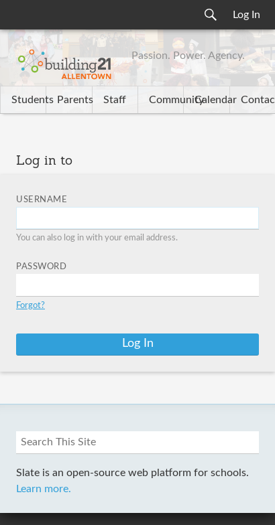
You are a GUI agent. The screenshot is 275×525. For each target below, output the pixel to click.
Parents (74, 99)
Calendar (212, 99)
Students (28, 99)
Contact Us (258, 99)
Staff (114, 99)
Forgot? (30, 305)
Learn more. (43, 488)
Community (166, 99)
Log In (246, 14)
